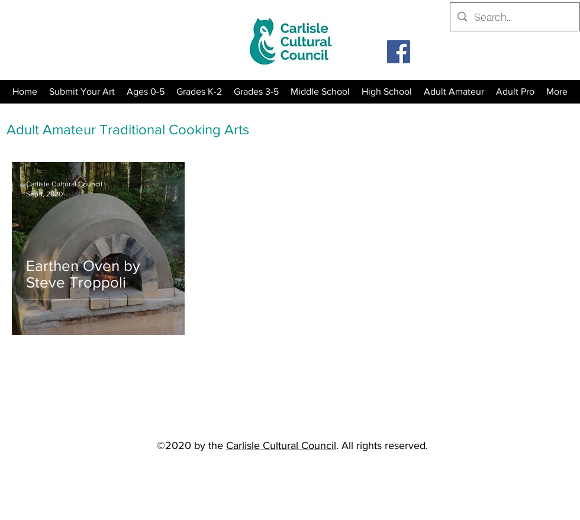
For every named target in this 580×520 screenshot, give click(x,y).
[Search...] (514, 17)
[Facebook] (398, 51)
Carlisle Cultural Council (281, 445)
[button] (199, 92)
